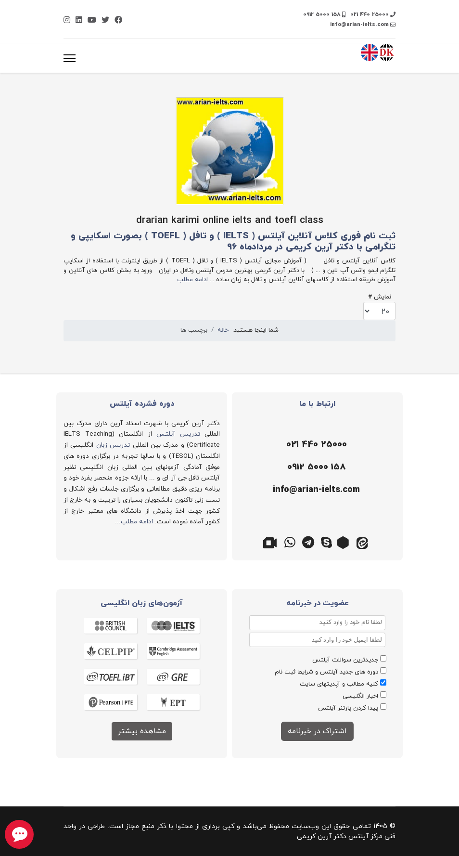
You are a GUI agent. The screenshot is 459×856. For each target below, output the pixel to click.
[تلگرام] (308, 541)
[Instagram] (67, 20)
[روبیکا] (345, 541)
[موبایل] (315, 467)
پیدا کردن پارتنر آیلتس (348, 708)
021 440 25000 (369, 14)
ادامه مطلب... (134, 521)
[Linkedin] (79, 20)
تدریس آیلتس (178, 434)
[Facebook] (118, 20)
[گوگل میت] (272, 541)
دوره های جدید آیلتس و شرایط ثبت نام (326, 672)
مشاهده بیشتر (142, 731)
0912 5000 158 (322, 14)
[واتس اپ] (290, 541)
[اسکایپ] (326, 541)
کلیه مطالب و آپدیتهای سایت (339, 684)
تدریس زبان (113, 445)
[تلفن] (315, 445)
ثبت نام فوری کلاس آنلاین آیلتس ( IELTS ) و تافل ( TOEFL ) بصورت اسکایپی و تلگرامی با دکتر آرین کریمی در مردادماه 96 (233, 242)
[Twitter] (105, 20)
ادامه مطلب (192, 279)
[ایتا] (363, 541)
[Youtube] (92, 20)
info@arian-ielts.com (359, 24)
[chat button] (19, 834)
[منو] (70, 58)
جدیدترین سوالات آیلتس (345, 660)
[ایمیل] (315, 490)
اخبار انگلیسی (360, 696)
